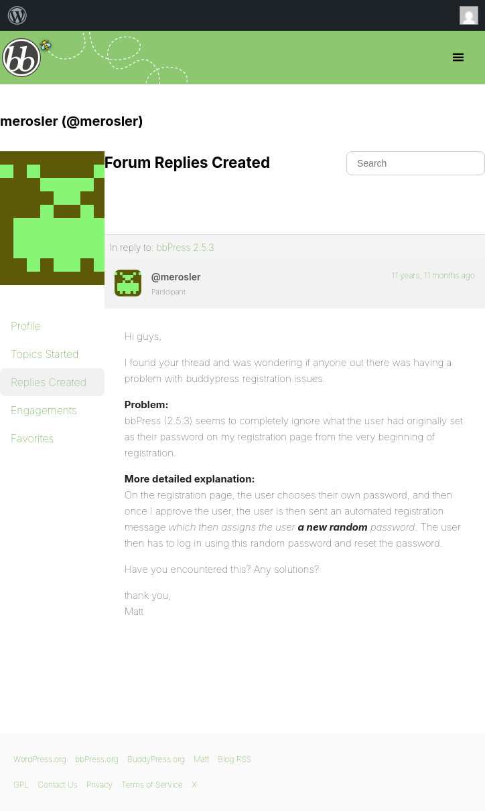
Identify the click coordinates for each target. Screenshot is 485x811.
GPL (21, 785)
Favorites (32, 438)
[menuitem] (17, 15)
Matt (201, 759)
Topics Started (44, 354)
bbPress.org (22, 57)
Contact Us (57, 785)
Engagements (44, 410)
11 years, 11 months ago (433, 275)
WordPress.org (39, 759)
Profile (26, 326)
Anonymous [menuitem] (472, 15)
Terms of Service (151, 785)
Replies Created (48, 382)
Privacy (99, 785)
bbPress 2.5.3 (185, 247)
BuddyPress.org (156, 759)
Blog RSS (234, 759)
